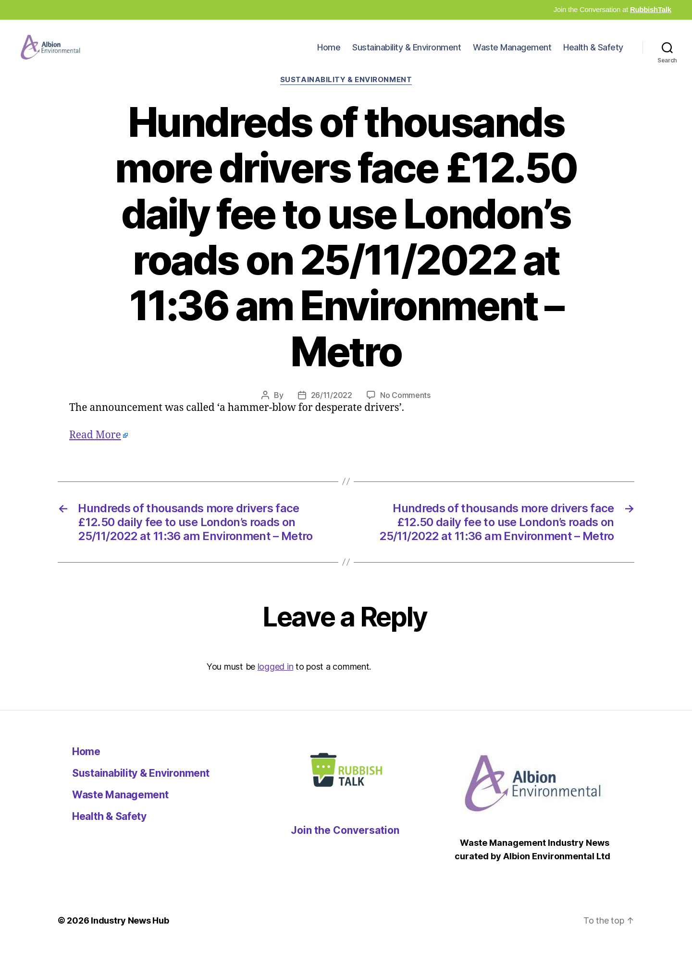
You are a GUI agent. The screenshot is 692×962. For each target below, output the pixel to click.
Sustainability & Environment (406, 54)
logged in (276, 681)
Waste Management (512, 54)
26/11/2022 (331, 409)
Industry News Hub (130, 935)
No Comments (405, 409)
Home (328, 54)
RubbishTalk (650, 9)
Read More (95, 449)
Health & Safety (593, 54)
